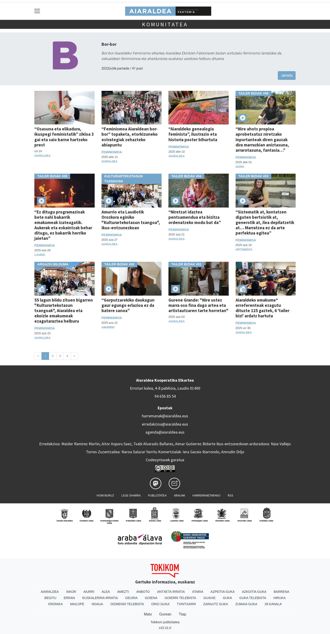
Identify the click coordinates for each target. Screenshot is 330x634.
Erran (69, 598)
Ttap (182, 614)
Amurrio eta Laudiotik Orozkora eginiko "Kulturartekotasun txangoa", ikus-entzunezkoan (131, 219)
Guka (227, 598)
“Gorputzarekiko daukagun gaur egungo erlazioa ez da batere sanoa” (128, 305)
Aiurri (88, 592)
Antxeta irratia (171, 592)
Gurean (165, 614)
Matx (148, 614)
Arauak (179, 495)
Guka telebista (252, 598)
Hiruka (279, 598)
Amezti (123, 592)
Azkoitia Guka (254, 592)
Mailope (77, 604)
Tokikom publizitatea (165, 622)
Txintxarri (186, 604)
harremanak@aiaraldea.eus (165, 415)
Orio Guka (160, 604)
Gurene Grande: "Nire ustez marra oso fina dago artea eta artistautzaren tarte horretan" (198, 305)
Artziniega (244, 249)
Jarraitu (287, 75)
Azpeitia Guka (223, 592)
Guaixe (210, 598)
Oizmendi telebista (127, 604)
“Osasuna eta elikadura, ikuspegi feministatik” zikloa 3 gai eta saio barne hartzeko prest (64, 136)
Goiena (151, 598)
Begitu (50, 598)
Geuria (131, 598)
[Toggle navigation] (37, 11)
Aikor (71, 592)
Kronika (55, 604)
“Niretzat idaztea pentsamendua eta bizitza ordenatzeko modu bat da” (194, 217)
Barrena (281, 592)
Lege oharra (131, 495)
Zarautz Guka (215, 604)
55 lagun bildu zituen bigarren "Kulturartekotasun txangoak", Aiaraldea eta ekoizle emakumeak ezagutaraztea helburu (63, 310)
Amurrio (108, 327)
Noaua (97, 604)
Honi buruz (105, 495)
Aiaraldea (42, 155)
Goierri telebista (180, 598)
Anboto (143, 592)
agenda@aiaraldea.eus (165, 432)
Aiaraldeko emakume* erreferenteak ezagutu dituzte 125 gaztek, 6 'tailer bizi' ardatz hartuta (262, 307)
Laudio (39, 254)
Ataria (197, 592)
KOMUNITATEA (165, 24)
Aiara (240, 166)
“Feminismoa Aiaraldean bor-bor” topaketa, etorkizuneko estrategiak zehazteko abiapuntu (130, 136)
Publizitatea (157, 495)
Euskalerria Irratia (100, 598)
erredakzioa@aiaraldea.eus (165, 424)
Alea (106, 592)
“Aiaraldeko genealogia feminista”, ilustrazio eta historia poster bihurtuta (192, 134)
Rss (230, 495)
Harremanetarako (206, 495)
